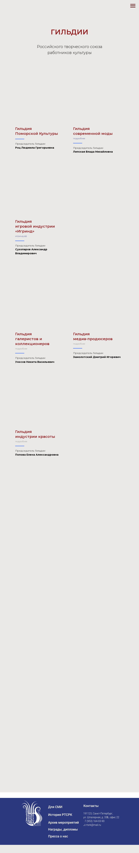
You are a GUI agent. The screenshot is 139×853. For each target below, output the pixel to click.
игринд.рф (21, 236)
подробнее (79, 138)
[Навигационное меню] (132, 6)
